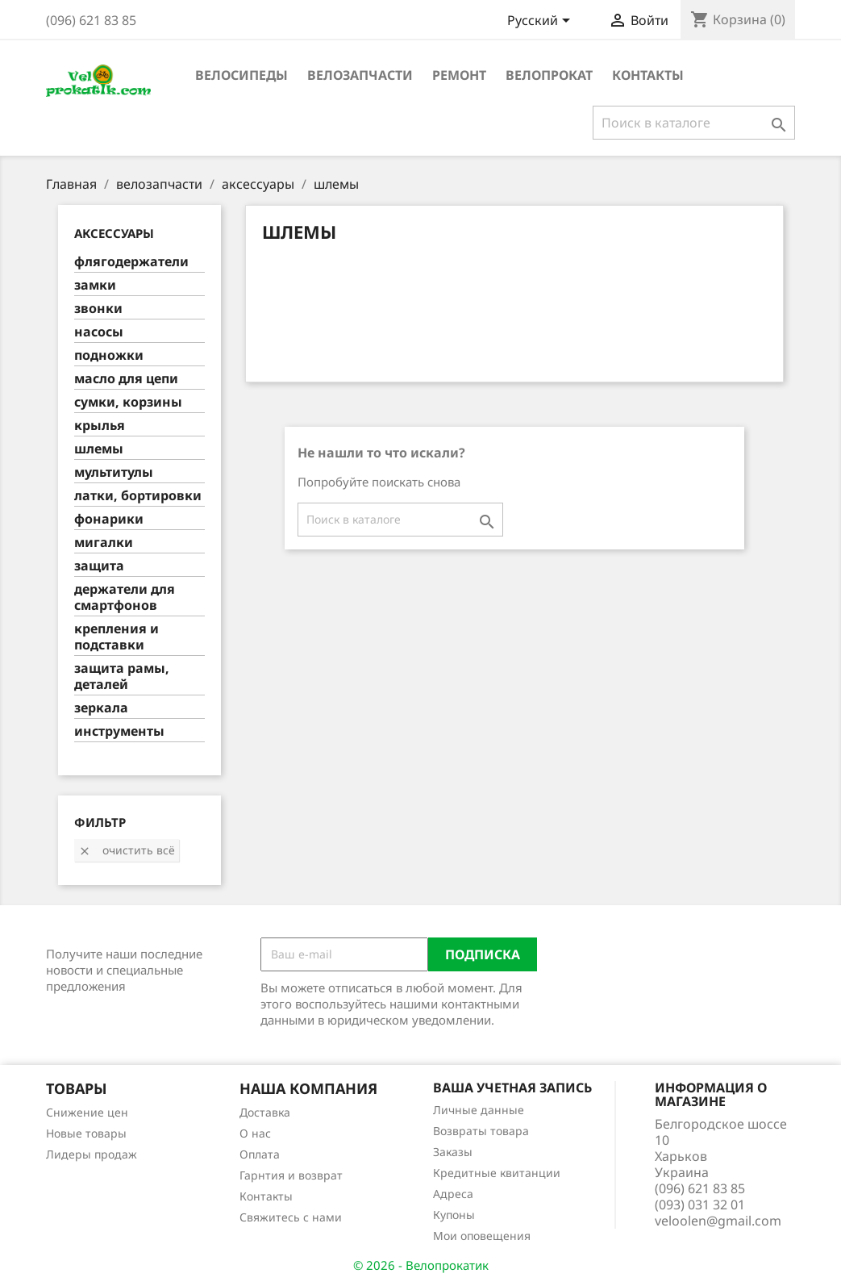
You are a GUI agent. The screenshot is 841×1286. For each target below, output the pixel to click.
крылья (99, 425)
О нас (255, 1133)
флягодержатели (131, 261)
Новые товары (86, 1133)
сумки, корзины (128, 402)
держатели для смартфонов (124, 597)
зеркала (101, 707)
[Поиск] (694, 123)
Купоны (454, 1214)
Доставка (264, 1112)
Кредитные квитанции (496, 1172)
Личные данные (478, 1109)
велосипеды (241, 75)
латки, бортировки (138, 495)
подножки (109, 355)
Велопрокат (549, 75)
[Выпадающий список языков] (541, 21)
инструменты (119, 731)
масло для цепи (126, 378)
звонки (98, 308)
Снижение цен (87, 1112)
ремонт (459, 75)
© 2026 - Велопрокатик (421, 1265)
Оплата (259, 1154)
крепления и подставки (116, 636)
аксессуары (114, 233)
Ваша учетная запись (512, 1087)
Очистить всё (126, 850)
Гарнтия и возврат (291, 1175)
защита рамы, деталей (121, 676)
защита (99, 565)
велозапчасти (360, 75)
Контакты (648, 75)
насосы (98, 332)
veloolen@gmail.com (718, 1221)
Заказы (453, 1151)
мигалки (103, 542)
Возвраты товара (481, 1130)
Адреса (453, 1193)
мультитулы (113, 472)
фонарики (109, 519)
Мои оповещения (482, 1235)
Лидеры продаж (91, 1154)
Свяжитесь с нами (290, 1217)
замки (95, 285)
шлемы (98, 448)
